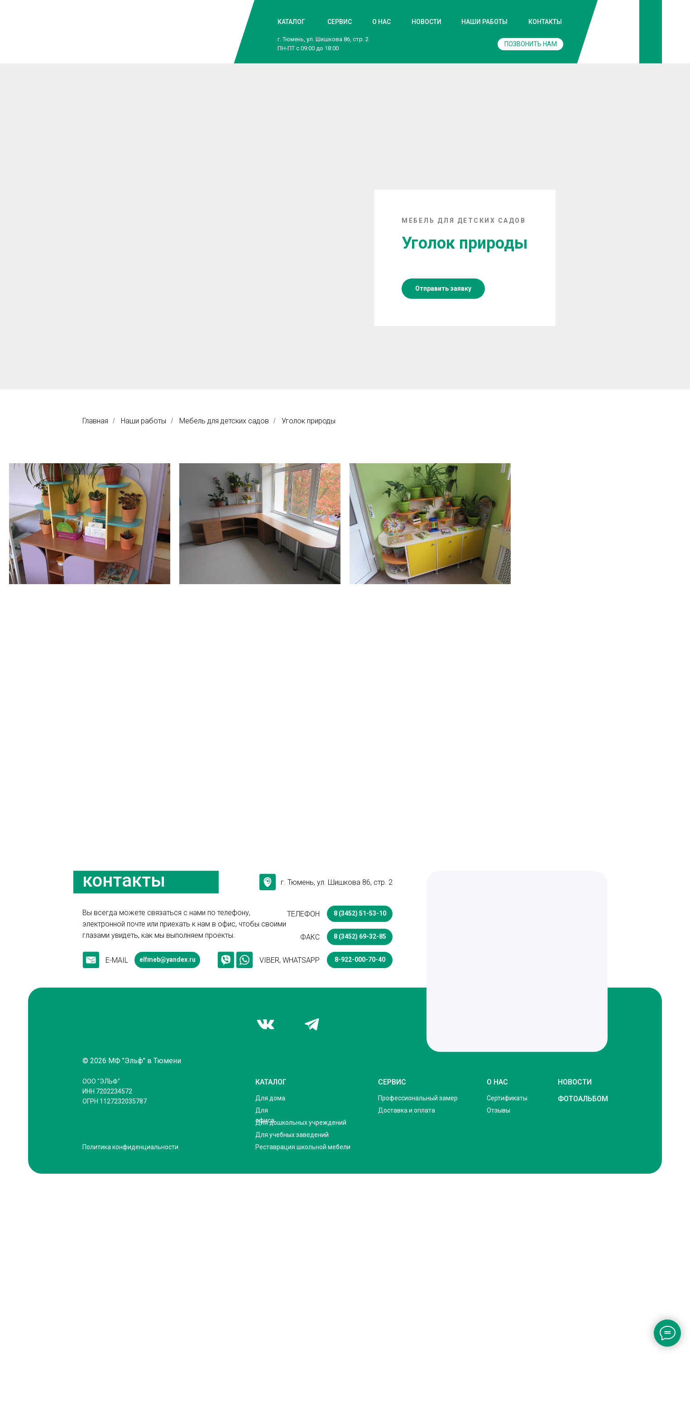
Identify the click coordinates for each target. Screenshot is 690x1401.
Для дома (270, 1324)
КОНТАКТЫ (545, 21)
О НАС (381, 21)
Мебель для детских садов (224, 647)
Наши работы (143, 647)
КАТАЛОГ (291, 21)
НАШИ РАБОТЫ (484, 21)
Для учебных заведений (292, 1361)
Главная (95, 647)
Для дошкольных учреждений (300, 1349)
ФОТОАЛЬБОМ (583, 1325)
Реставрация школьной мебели (302, 1373)
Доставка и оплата (406, 1336)
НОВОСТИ (426, 21)
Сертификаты (507, 1324)
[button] (443, 515)
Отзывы (498, 1336)
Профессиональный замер (418, 1324)
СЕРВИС (339, 21)
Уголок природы (308, 647)
